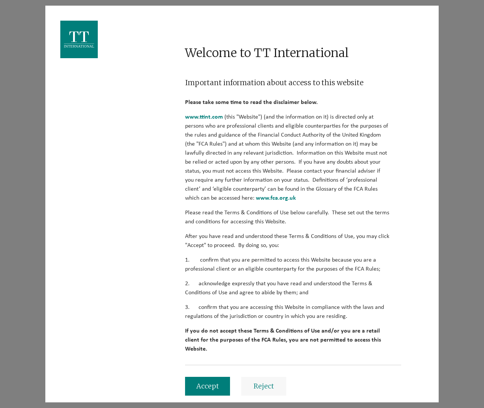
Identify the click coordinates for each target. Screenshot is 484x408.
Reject (264, 386)
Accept (207, 386)
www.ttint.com (204, 117)
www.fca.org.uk (276, 198)
